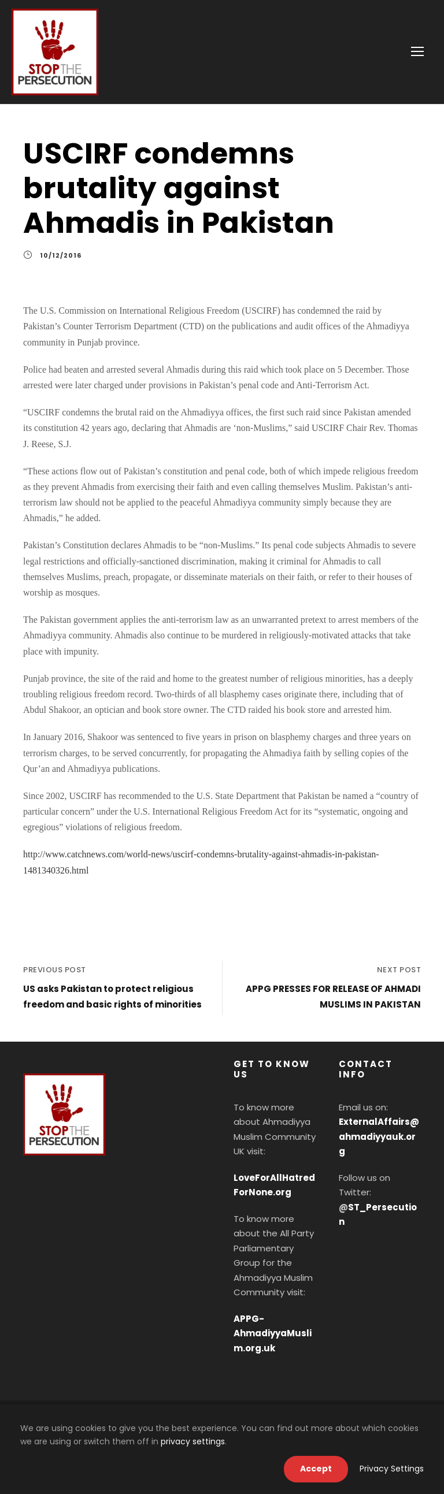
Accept (316, 1468)
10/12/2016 (61, 255)
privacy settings (193, 1441)
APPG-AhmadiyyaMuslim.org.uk (273, 1333)
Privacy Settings (392, 1468)
